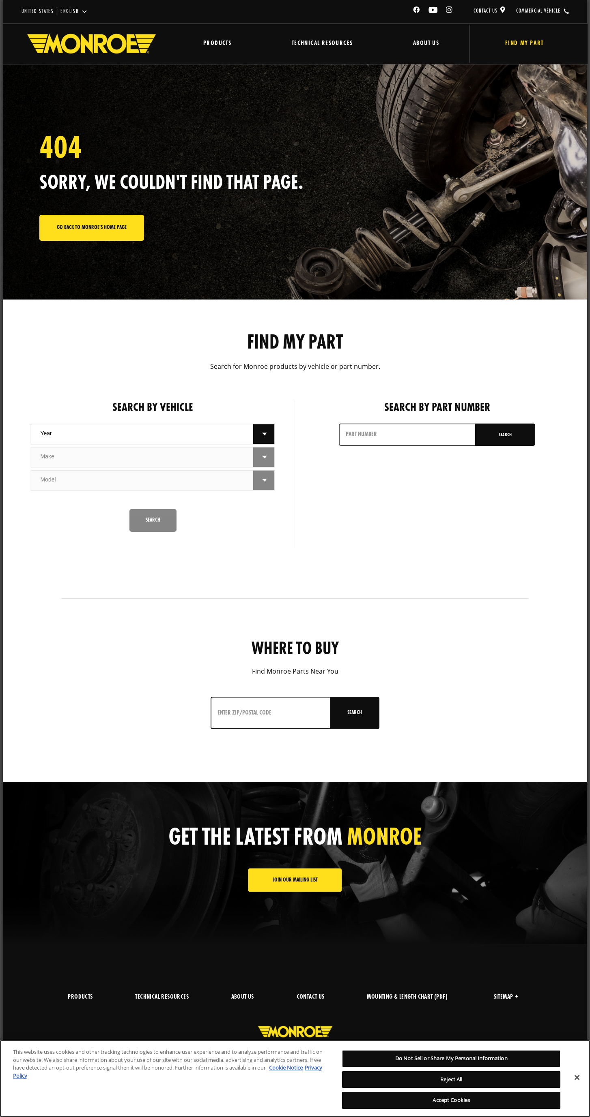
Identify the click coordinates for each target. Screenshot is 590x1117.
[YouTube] (433, 11)
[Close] (577, 1078)
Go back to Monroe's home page (92, 227)
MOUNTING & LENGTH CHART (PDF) (407, 997)
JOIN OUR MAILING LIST (295, 880)
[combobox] (142, 434)
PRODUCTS (80, 997)
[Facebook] (416, 11)
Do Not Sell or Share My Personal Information (451, 1058)
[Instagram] (449, 11)
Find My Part (519, 44)
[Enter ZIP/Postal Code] (268, 713)
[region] (295, 1078)
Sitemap (506, 997)
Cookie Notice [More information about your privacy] (286, 1067)
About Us (418, 44)
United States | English (50, 11)
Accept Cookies (451, 1100)
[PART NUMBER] (407, 435)
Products (215, 44)
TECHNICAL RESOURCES (162, 997)
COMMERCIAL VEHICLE (538, 11)
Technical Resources (317, 44)
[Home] (91, 44)
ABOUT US (242, 997)
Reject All (451, 1079)
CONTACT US (485, 11)
